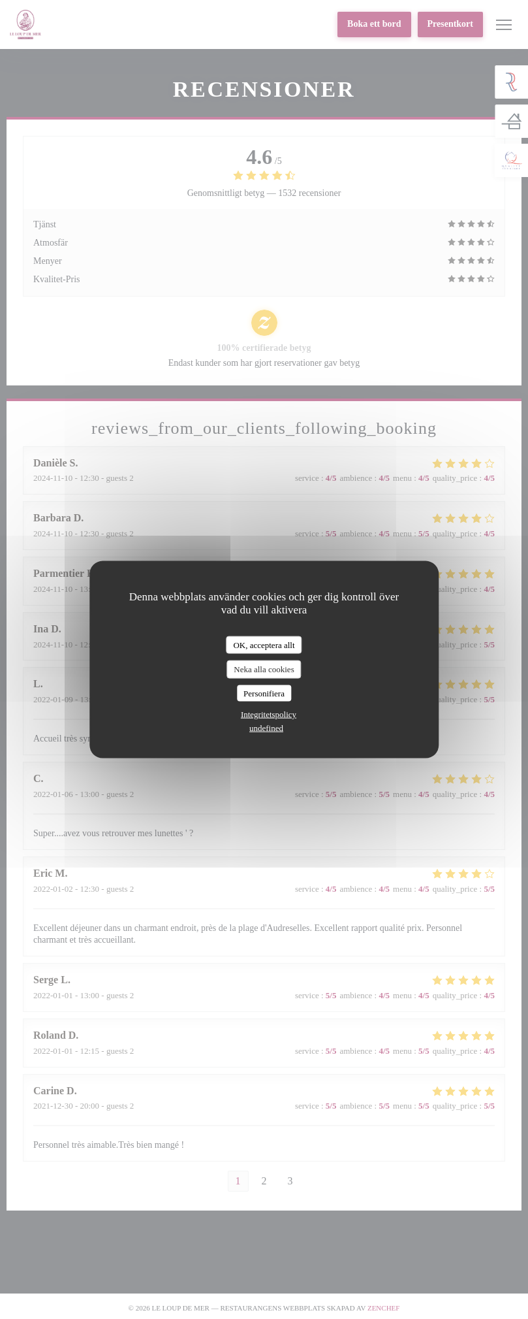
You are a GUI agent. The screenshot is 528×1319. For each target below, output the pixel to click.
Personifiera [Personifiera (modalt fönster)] (264, 693)
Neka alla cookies (264, 669)
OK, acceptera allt (263, 644)
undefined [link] (266, 728)
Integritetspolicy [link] (268, 714)
